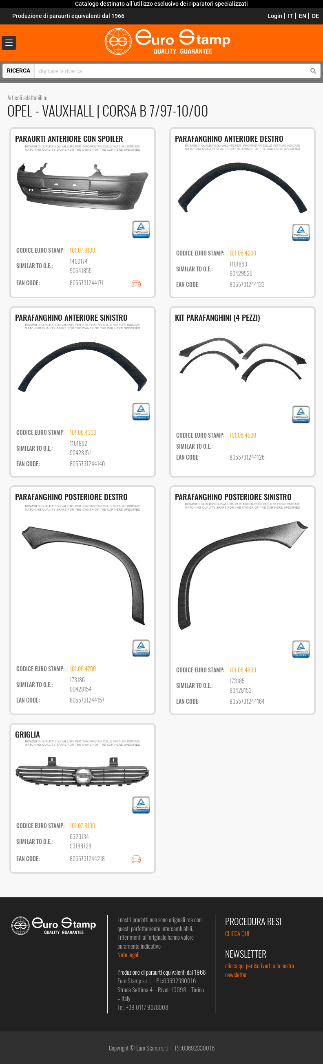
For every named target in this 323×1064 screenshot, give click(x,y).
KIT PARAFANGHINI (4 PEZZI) (217, 317)
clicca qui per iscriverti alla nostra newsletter (259, 969)
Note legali (128, 954)
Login (275, 16)
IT (290, 16)
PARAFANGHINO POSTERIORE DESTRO (71, 496)
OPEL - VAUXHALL (52, 110)
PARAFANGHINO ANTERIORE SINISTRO (71, 317)
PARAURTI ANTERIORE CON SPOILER (69, 138)
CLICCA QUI (237, 933)
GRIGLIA (27, 734)
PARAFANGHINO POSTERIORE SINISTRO (233, 496)
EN (302, 16)
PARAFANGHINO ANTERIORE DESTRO (229, 138)
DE (315, 16)
